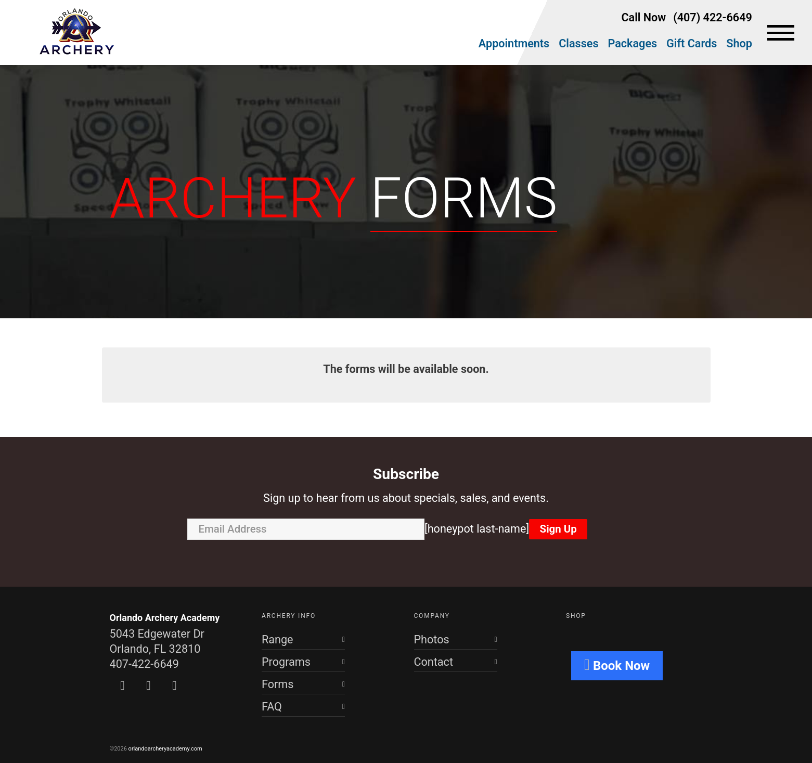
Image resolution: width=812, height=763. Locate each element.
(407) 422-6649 (712, 17)
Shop (739, 43)
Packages (633, 43)
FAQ (272, 706)
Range (277, 639)
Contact (433, 661)
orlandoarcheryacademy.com (165, 748)
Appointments (514, 43)
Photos (431, 639)
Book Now (617, 664)
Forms (277, 684)
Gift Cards (691, 43)
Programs (286, 661)
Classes (578, 43)
